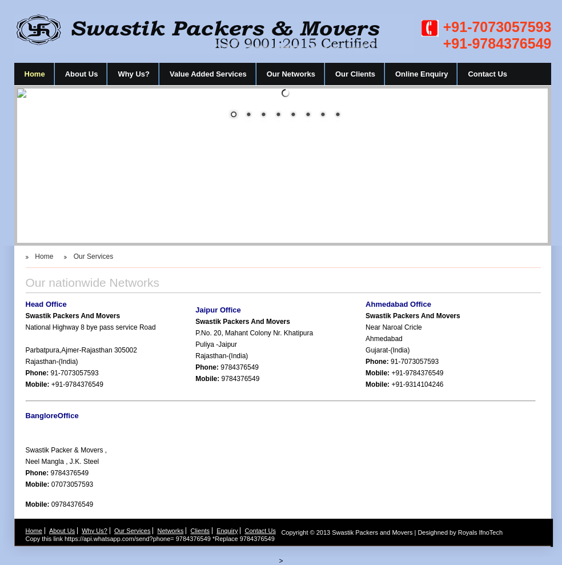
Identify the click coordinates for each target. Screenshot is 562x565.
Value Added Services (208, 74)
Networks (171, 530)
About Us (81, 74)
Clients (200, 530)
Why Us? (134, 74)
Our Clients (355, 74)
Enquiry (227, 530)
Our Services (93, 257)
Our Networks (291, 74)
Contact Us (487, 74)
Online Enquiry (421, 74)
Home (35, 74)
